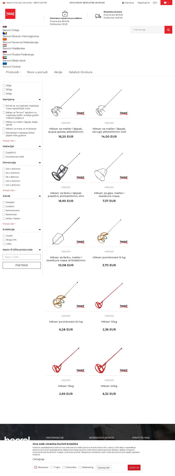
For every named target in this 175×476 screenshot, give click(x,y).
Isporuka (94, 372)
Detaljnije (39, 459)
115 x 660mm (12, 215)
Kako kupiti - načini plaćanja (105, 367)
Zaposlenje (52, 362)
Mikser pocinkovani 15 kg (109, 231)
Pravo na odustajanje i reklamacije (109, 376)
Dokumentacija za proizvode (63, 372)
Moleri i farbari (13, 257)
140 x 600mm (13, 223)
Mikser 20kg (152, 296)
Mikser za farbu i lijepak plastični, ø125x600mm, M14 (109, 169)
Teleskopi (9, 62)
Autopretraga (71, 46)
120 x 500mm (13, 219)
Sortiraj (87, 46)
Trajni (57, 467)
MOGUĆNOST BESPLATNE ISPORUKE (87, 3)
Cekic (9, 282)
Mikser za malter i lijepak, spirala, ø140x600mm (109, 105)
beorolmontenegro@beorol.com (25, 394)
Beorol (9, 112)
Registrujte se (144, 3)
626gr (9, 132)
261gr (8, 124)
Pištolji (8, 58)
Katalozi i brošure (56, 367)
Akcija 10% (11, 278)
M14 (8, 96)
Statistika (71, 467)
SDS (8, 100)
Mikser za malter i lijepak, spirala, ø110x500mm (66, 105)
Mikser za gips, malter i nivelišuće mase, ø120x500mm (152, 170)
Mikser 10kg (66, 296)
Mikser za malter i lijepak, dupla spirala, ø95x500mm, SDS (152, 106)
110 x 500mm (13, 211)
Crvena (9, 79)
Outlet (9, 274)
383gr (9, 128)
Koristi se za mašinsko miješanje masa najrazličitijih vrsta (22, 145)
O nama (50, 353)
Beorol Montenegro (12, 40)
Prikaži (136, 46)
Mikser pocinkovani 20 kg (152, 231)
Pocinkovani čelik (15, 195)
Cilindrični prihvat (15, 91)
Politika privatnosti (100, 362)
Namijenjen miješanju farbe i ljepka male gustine (20, 172)
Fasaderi (10, 241)
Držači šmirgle (12, 66)
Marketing (87, 467)
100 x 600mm (13, 207)
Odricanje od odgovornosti (104, 357)
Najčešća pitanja (98, 381)
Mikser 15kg (109, 296)
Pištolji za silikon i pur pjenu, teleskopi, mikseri (90, 40)
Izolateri (10, 245)
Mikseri (8, 54)
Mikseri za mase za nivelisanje (21, 167)
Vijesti (49, 357)
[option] (87, 2)
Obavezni (43, 467)
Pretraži (21, 304)
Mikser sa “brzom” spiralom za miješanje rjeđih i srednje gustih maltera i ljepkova (22, 154)
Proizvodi (28, 40)
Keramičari (11, 253)
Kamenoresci (13, 249)
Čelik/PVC (11, 191)
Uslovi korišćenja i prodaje (104, 353)
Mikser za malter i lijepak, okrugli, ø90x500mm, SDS (66, 169)
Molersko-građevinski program (50, 40)
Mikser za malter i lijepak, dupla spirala (22, 162)
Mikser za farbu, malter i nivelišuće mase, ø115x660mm (65, 233)
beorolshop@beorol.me (28, 368)
